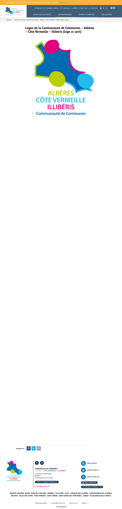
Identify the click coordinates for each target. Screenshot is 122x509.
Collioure (59, 493)
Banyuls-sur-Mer (38, 493)
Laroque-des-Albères (79, 493)
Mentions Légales (41, 503)
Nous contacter (89, 482)
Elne (67, 493)
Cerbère (50, 493)
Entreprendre (65, 14)
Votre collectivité (42, 14)
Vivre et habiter (86, 14)
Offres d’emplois (93, 477)
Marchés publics (93, 470)
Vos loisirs (106, 14)
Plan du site (73, 503)
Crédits (84, 503)
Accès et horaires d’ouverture (46, 482)
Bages (27, 493)
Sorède (86, 496)
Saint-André (52, 496)
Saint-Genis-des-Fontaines (70, 496)
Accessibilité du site (58, 503)
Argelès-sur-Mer (17, 493)
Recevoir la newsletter (92, 487)
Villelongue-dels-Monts (100, 496)
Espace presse (92, 463)
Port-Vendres (40, 496)
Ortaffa (14, 496)
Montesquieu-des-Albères (100, 493)
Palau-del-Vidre (26, 496)
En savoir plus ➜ (64, 2)
